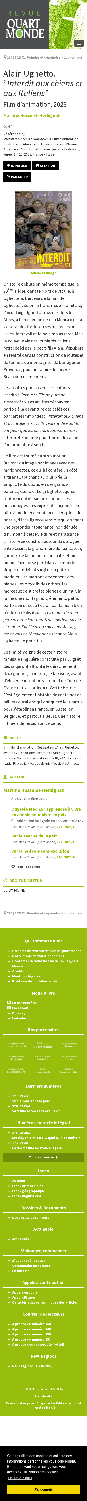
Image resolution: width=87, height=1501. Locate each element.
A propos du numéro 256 (31, 1334)
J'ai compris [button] (43, 1489)
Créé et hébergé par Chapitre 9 (29, 1403)
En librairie (20, 1270)
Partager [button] (17, 177)
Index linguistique (26, 1196)
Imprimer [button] (17, 165)
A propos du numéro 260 (31, 1324)
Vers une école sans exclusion (40, 851)
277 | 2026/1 (65, 826)
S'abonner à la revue (28, 1260)
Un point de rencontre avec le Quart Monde (46, 950)
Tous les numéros (43, 1157)
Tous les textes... (27, 866)
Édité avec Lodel (68, 1403)
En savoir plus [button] (20, 1478)
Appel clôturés (24, 1297)
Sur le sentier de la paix (34, 836)
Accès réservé (45, 1408)
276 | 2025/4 (65, 857)
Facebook (20, 1008)
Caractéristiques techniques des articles (45, 1302)
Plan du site (43, 1396)
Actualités (20, 1239)
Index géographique (28, 1191)
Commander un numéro (31, 1265)
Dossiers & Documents (30, 1217)
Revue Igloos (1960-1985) (32, 1366)
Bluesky (18, 1013)
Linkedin (19, 1018)
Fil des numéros (25, 1003)
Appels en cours (25, 1292)
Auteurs (18, 1180)
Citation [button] (45, 165)
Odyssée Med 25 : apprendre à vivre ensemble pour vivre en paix (46, 811)
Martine (31, 115)
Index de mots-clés (27, 1185)
